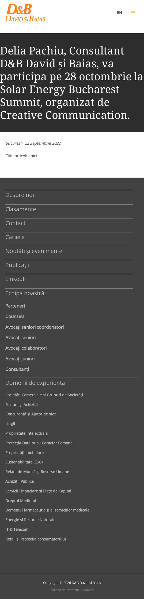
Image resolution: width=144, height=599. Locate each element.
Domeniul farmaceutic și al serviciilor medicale (47, 510)
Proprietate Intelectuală (26, 433)
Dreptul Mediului (20, 500)
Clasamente (20, 209)
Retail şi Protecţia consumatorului (35, 539)
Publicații (17, 264)
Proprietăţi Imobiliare (24, 452)
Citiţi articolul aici (21, 155)
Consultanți (17, 369)
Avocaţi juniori (20, 358)
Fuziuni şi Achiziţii (21, 404)
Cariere (15, 236)
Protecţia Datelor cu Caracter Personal (39, 442)
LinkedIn (16, 278)
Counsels (14, 316)
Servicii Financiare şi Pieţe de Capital (38, 491)
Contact (15, 223)
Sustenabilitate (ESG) (24, 462)
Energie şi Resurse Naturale (30, 519)
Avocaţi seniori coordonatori (34, 327)
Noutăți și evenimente (33, 250)
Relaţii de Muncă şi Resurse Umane (37, 471)
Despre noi (19, 194)
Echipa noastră (24, 293)
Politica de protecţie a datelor (72, 589)
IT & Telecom (16, 529)
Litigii (10, 423)
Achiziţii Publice (19, 481)
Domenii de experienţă (35, 382)
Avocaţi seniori (20, 337)
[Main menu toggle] (133, 12)
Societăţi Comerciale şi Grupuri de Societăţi (44, 394)
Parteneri (15, 306)
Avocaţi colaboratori (26, 348)
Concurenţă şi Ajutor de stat (30, 414)
